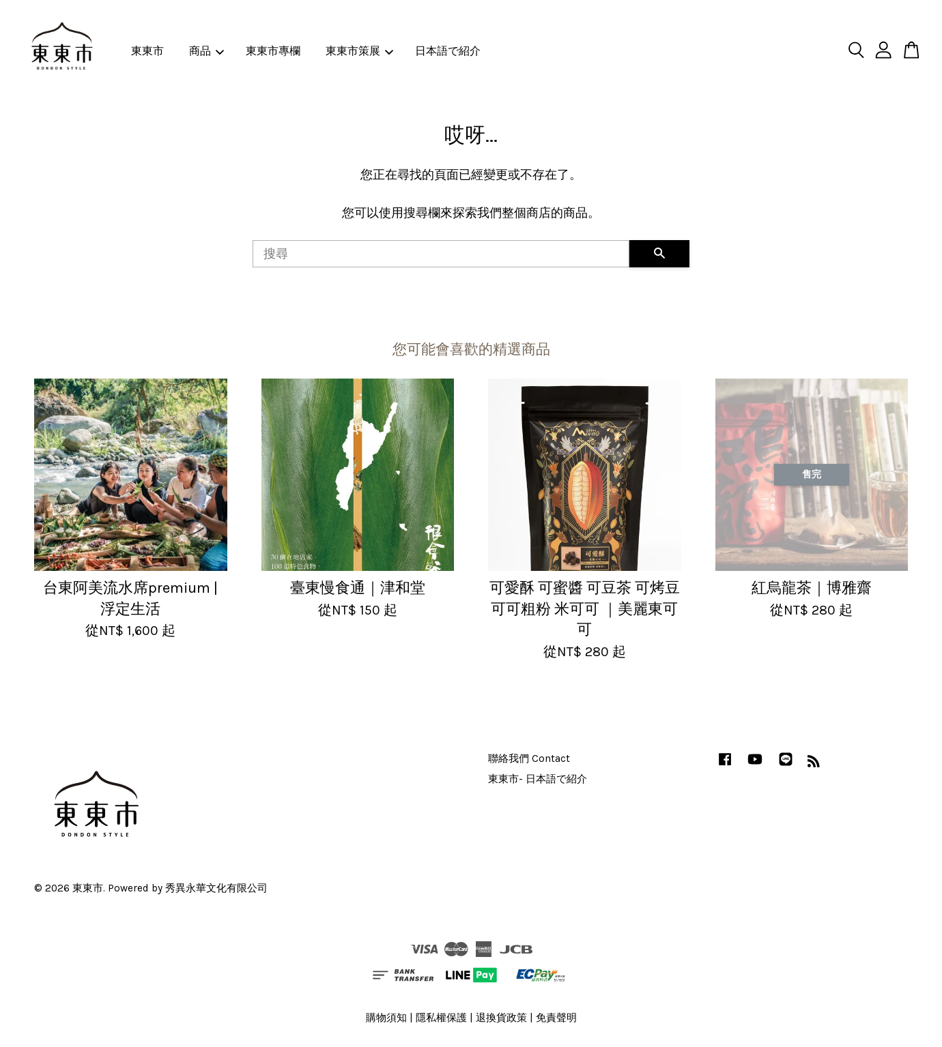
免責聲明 (556, 1018)
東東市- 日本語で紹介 (537, 779)
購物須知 (386, 1018)
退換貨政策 (501, 1018)
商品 (206, 50)
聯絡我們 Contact (529, 758)
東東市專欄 (273, 50)
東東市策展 (359, 50)
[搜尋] (441, 253)
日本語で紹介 (448, 50)
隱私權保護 (441, 1018)
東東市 (147, 50)
